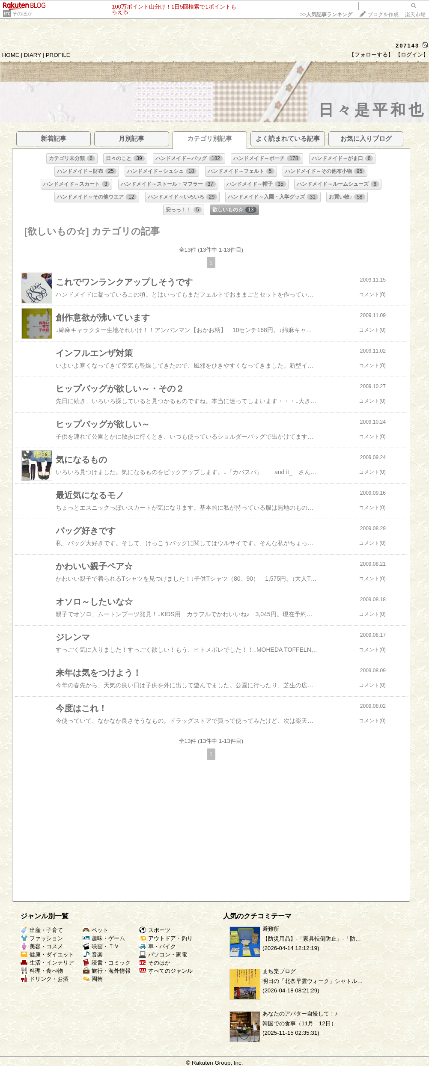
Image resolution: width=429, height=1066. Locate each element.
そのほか (22, 14)
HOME (10, 55)
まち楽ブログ (279, 971)
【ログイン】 (412, 54)
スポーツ (154, 930)
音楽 (93, 954)
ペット (95, 930)
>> (326, 15)
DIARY (32, 55)
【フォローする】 (371, 54)
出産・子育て (42, 930)
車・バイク (157, 946)
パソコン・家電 (163, 954)
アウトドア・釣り (166, 938)
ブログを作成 (383, 15)
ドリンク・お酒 (45, 979)
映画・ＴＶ (101, 946)
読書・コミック (107, 962)
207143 (407, 45)
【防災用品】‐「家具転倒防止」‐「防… (311, 938)
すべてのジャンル (166, 971)
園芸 (93, 979)
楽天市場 (415, 15)
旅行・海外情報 (107, 971)
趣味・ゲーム (104, 938)
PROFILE (58, 55)
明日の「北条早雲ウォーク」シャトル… (312, 981)
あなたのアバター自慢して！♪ (300, 1013)
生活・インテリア (47, 962)
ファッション (42, 938)
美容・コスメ (42, 946)
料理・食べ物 (42, 971)
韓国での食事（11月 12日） (299, 1023)
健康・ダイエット (47, 954)
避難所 (270, 929)
